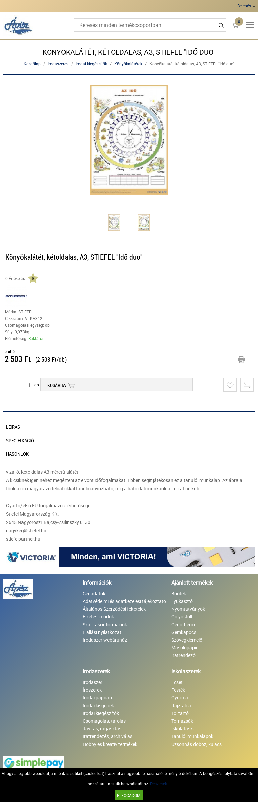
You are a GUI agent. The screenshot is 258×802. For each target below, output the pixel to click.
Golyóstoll (181, 616)
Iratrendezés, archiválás (107, 736)
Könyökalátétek (128, 63)
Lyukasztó (182, 601)
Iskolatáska (183, 728)
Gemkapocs (183, 632)
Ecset (177, 682)
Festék (178, 690)
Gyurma (179, 697)
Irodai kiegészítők (91, 63)
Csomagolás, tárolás (104, 721)
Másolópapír (184, 647)
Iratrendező (183, 655)
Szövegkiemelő (186, 640)
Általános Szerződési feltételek (114, 609)
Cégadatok (94, 593)
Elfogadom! (129, 795)
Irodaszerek (58, 63)
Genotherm (183, 624)
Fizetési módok (98, 616)
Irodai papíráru (98, 697)
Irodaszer (92, 682)
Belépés (244, 5)
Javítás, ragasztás (102, 728)
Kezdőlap (32, 63)
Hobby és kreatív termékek (110, 744)
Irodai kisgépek (98, 705)
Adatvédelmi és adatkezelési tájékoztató (124, 601)
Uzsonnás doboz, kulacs (196, 744)
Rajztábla (181, 705)
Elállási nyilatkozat (102, 632)
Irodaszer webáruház (105, 640)
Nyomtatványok (188, 609)
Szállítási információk (105, 624)
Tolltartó (180, 713)
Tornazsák (182, 721)
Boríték (178, 593)
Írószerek (92, 690)
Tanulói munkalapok (192, 736)
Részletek (158, 783)
